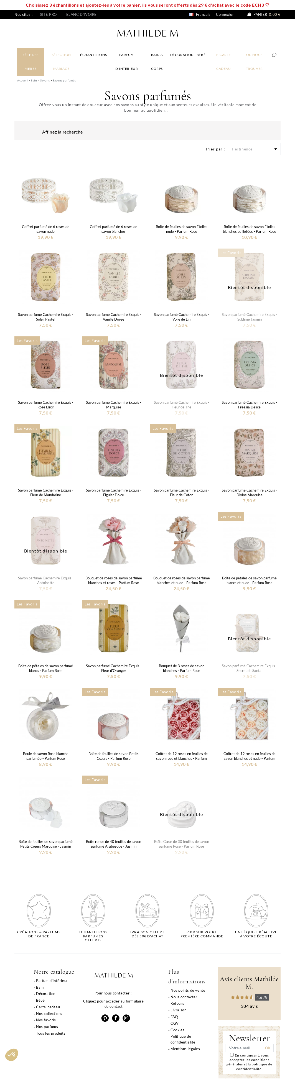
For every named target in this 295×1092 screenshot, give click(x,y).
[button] (11, 1055)
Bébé (40, 1000)
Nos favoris (46, 1020)
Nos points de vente (188, 990)
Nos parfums (47, 1026)
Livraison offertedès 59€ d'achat (147, 934)
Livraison (178, 1010)
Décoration (45, 993)
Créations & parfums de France (38, 934)
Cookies (177, 1030)
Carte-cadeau (48, 1007)
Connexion (225, 14)
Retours (177, 1003)
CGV (175, 1023)
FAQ (174, 1016)
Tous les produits (50, 1033)
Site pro (48, 14)
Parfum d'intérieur (52, 980)
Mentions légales (185, 1049)
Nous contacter (184, 997)
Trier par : (215, 149)
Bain (40, 987)
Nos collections (49, 1013)
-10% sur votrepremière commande (201, 934)
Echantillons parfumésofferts (93, 936)
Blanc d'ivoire (81, 14)
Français (199, 14)
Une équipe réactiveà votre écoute (256, 934)
